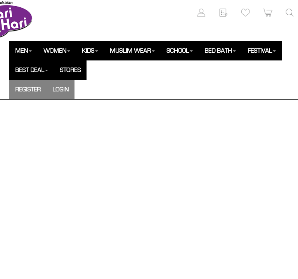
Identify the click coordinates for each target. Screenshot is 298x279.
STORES (70, 70)
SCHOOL (179, 51)
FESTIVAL (262, 51)
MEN (23, 51)
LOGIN (60, 89)
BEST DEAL (31, 70)
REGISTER (28, 89)
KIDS (90, 51)
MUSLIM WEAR (132, 51)
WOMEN (56, 51)
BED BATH (220, 51)
